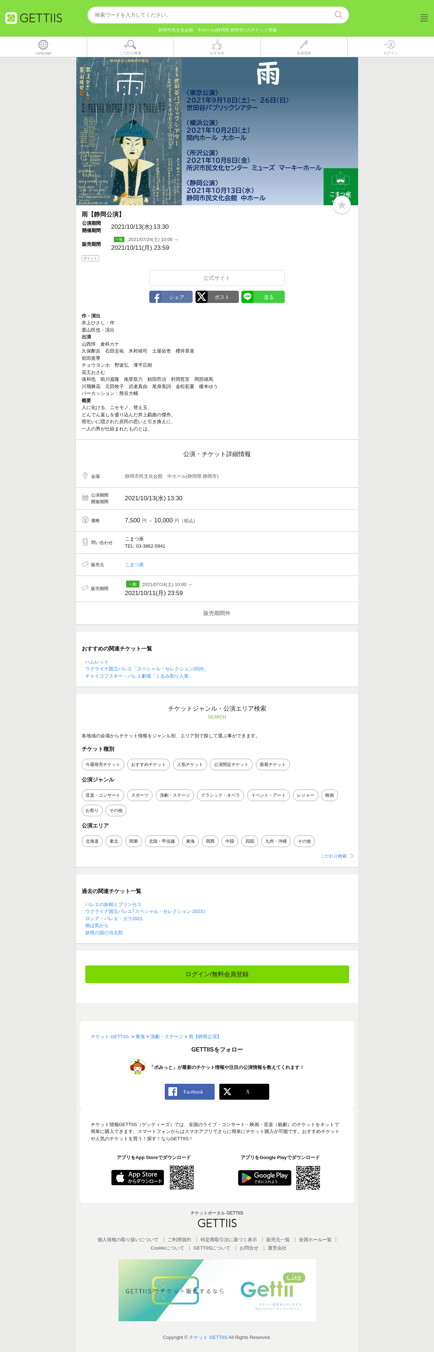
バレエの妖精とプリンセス (113, 904)
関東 (133, 841)
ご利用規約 (179, 1239)
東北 (113, 841)
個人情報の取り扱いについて (128, 1239)
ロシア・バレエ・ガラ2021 (114, 918)
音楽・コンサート (103, 795)
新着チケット (273, 764)
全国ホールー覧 (315, 1239)
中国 (229, 841)
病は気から (97, 925)
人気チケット (190, 764)
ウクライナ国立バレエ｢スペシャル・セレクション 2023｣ (145, 911)
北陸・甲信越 (162, 841)
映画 (329, 795)
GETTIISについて (212, 1248)
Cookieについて (167, 1248)
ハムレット (97, 662)
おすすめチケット (148, 764)
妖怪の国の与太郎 (104, 932)
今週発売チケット (103, 764)
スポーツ (140, 795)
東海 (190, 841)
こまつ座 (134, 564)
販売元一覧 (278, 1239)
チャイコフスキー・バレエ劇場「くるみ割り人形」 (139, 676)
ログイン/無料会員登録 (217, 974)
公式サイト (217, 278)
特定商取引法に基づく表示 (229, 1239)
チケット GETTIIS (208, 1337)
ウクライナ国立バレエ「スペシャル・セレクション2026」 (147, 669)
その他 (116, 810)
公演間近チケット (231, 764)
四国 (249, 841)
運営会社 (277, 1248)
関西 (210, 841)
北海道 (92, 841)
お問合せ (249, 1248)
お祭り (92, 810)
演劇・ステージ (175, 795)
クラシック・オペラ (220, 795)
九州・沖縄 (276, 841)
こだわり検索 (334, 856)
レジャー (305, 795)
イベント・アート (268, 795)
